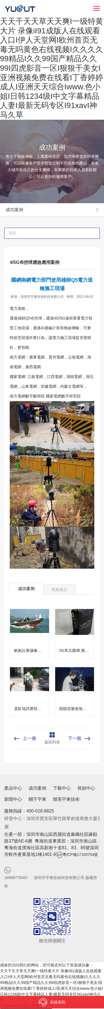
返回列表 (52, 742)
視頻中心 (86, 788)
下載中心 (62, 788)
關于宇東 (37, 799)
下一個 (74, 738)
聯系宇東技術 (66, 799)
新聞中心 (13, 799)
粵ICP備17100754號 (80, 854)
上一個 (29, 738)
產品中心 (13, 788)
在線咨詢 (52, 1002)
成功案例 (14, 209)
